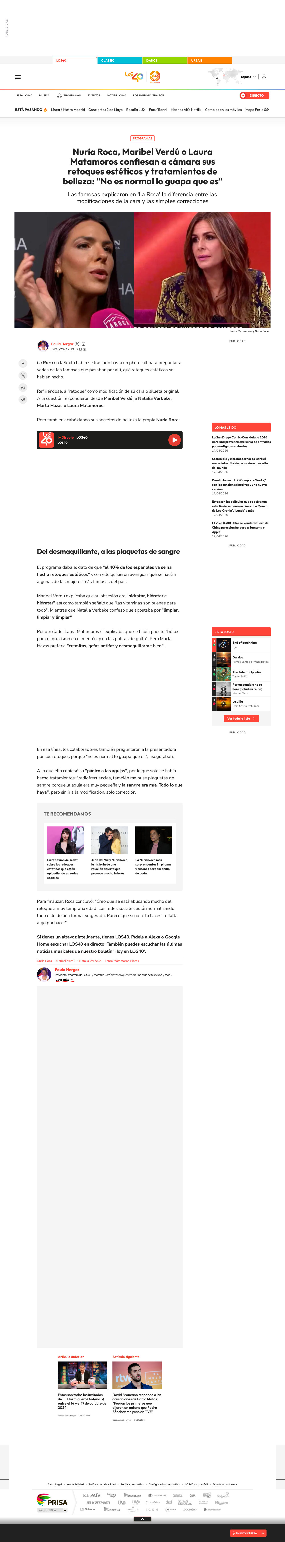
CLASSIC (107, 60)
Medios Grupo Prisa (52, 1510)
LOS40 (61, 60)
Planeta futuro (201, 1501)
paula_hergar (83, 343)
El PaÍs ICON (152, 1508)
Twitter (22, 375)
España (246, 77)
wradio (135, 1501)
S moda (170, 1508)
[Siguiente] (268, 109)
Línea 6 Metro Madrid (68, 109)
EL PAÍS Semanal (185, 1501)
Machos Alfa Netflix (186, 109)
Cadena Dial (169, 1501)
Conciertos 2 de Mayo (105, 109)
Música (44, 95)
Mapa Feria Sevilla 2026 (264, 109)
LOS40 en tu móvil (196, 1484)
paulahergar (77, 343)
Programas (72, 95)
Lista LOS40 (24, 95)
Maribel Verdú (65, 961)
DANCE (151, 60)
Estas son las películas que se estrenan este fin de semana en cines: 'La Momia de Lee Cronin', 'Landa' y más (239, 506)
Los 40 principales (113, 1495)
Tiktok (124, 1436)
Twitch (160, 1436)
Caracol (222, 1495)
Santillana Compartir (157, 1495)
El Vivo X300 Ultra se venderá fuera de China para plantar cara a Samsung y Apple (240, 527)
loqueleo (190, 1508)
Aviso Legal (54, 1484)
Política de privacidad (102, 1484)
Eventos (94, 95)
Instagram (115, 1436)
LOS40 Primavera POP (148, 95)
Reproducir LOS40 (174, 440)
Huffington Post (97, 1501)
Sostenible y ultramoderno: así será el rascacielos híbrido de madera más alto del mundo (240, 463)
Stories (169, 1436)
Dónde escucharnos (225, 1484)
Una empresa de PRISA (52, 1499)
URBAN (196, 60)
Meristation (212, 1508)
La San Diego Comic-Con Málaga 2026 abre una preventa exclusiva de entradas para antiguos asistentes (241, 441)
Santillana (134, 1495)
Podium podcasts (133, 1508)
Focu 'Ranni (158, 109)
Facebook (22, 363)
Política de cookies (132, 1484)
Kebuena (218, 1501)
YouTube (133, 1436)
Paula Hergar (62, 344)
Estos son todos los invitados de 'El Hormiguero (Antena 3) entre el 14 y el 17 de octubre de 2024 (82, 1401)
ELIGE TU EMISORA (246, 1533)
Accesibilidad (75, 1484)
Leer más (62, 979)
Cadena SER (176, 1495)
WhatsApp (22, 387)
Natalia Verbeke (90, 961)
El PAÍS (91, 1495)
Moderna (110, 1508)
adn (205, 1495)
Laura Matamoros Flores (122, 961)
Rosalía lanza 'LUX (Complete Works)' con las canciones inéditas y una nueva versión (239, 484)
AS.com (191, 1495)
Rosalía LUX (135, 109)
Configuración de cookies (164, 1484)
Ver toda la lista (238, 718)
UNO (122, 1501)
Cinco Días (152, 1501)
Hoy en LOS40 (116, 95)
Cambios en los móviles (223, 109)
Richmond (89, 1508)
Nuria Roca (44, 961)
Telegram (22, 399)
